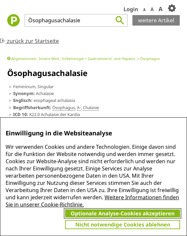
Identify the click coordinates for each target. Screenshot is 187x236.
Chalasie (91, 107)
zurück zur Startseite (29, 41)
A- (79, 107)
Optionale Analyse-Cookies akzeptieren (123, 213)
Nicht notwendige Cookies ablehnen (122, 224)
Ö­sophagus (63, 107)
